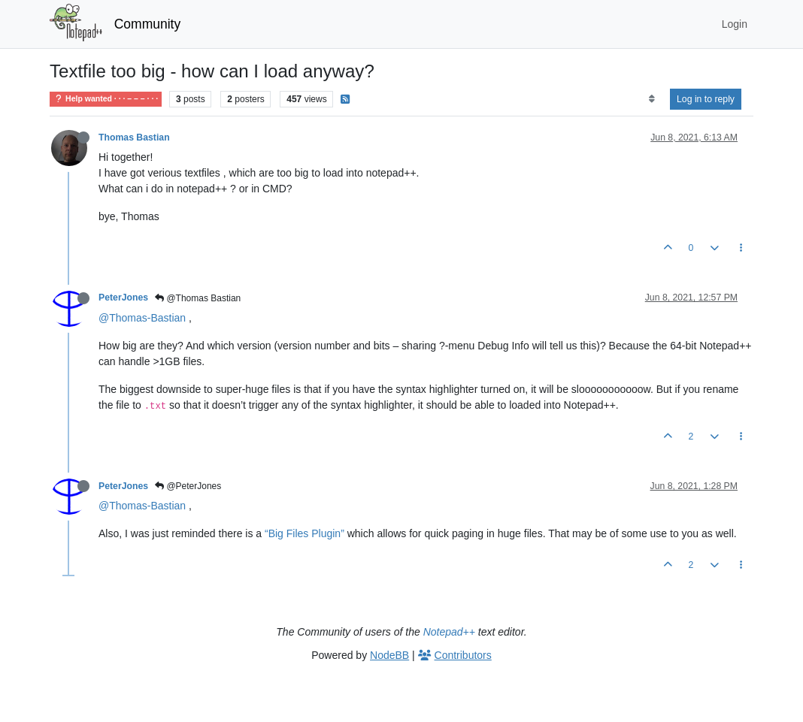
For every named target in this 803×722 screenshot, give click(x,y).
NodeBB (389, 655)
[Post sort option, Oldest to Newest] (651, 99)
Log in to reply (706, 99)
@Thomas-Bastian (142, 318)
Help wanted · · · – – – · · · (105, 99)
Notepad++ (449, 632)
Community (147, 24)
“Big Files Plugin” (304, 533)
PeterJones (123, 297)
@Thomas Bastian (198, 298)
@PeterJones (188, 486)
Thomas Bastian (134, 137)
